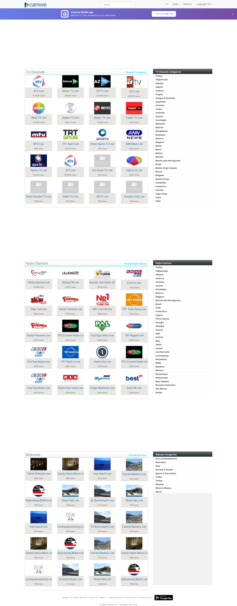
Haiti (158, 333)
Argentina (161, 101)
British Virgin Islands (166, 168)
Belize (159, 146)
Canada (159, 190)
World (159, 492)
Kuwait (159, 348)
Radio (175, 4)
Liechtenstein (162, 352)
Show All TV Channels (136, 72)
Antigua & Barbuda (165, 98)
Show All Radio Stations (135, 263)
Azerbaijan (161, 120)
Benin (158, 149)
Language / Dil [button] (204, 4)
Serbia (159, 392)
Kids (158, 466)
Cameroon (161, 186)
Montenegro (162, 374)
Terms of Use (145, 597)
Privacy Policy (131, 597)
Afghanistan (162, 79)
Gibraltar (160, 326)
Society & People (164, 469)
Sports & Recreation (166, 473)
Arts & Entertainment (166, 458)
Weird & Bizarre (163, 488)
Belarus (159, 138)
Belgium (160, 142)
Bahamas (160, 123)
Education (161, 462)
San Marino (161, 388)
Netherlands (162, 377)
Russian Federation (165, 385)
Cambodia (161, 182)
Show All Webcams (137, 455)
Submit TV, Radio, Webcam (75, 597)
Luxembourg (162, 355)
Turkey (159, 76)
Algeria (159, 87)
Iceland (159, 337)
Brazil (158, 164)
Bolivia (159, 153)
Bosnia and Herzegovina (168, 160)
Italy (158, 341)
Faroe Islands (162, 319)
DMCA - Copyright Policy (111, 597)
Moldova (160, 366)
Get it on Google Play (164, 13)
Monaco (160, 370)
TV (166, 4)
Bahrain (159, 127)
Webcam (187, 4)
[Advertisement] (118, 43)
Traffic (159, 477)
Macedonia (161, 359)
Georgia (160, 322)
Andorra (160, 90)
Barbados (160, 135)
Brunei (159, 171)
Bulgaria (160, 175)
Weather (160, 484)
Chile (158, 201)
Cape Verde (161, 194)
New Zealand (162, 381)
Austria (159, 116)
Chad (158, 197)
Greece (159, 330)
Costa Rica (161, 311)
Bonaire (159, 157)
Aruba (159, 109)
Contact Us (93, 597)
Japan (159, 344)
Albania (159, 83)
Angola (159, 94)
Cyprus (159, 315)
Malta (158, 363)
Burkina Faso (162, 179)
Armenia (160, 105)
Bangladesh (162, 131)
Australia (160, 112)
